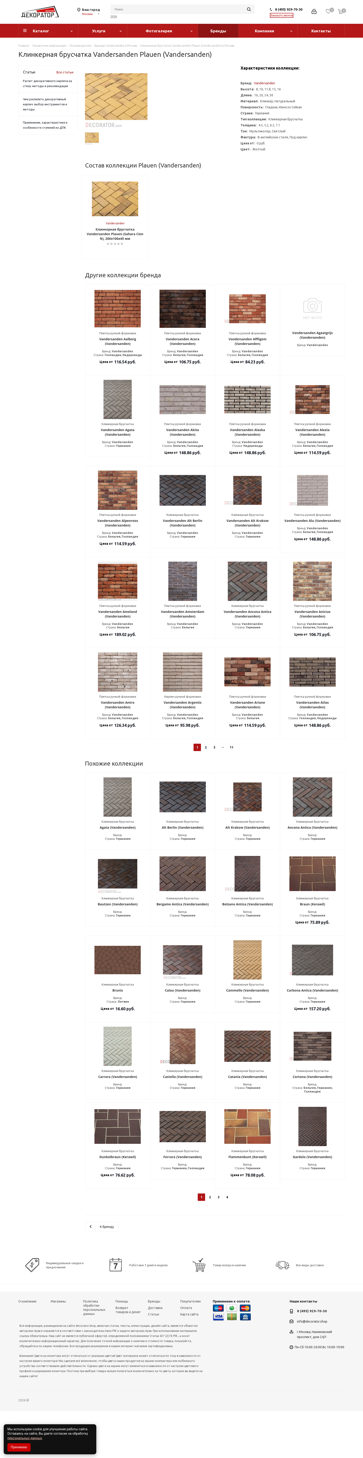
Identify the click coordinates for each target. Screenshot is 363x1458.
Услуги (98, 31)
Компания (264, 31)
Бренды (218, 31)
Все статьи (64, 72)
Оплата (186, 1355)
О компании (27, 1348)
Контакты (321, 31)
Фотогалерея (159, 31)
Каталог (41, 31)
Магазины (58, 1348)
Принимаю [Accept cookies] (19, 1447)
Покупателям (190, 1348)
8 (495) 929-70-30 (288, 9)
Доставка (155, 1355)
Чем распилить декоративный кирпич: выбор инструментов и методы (45, 104)
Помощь (122, 1348)
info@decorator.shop (312, 1368)
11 (231, 794)
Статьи (153, 1361)
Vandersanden (264, 83)
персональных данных (24, 1438)
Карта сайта (189, 1361)
